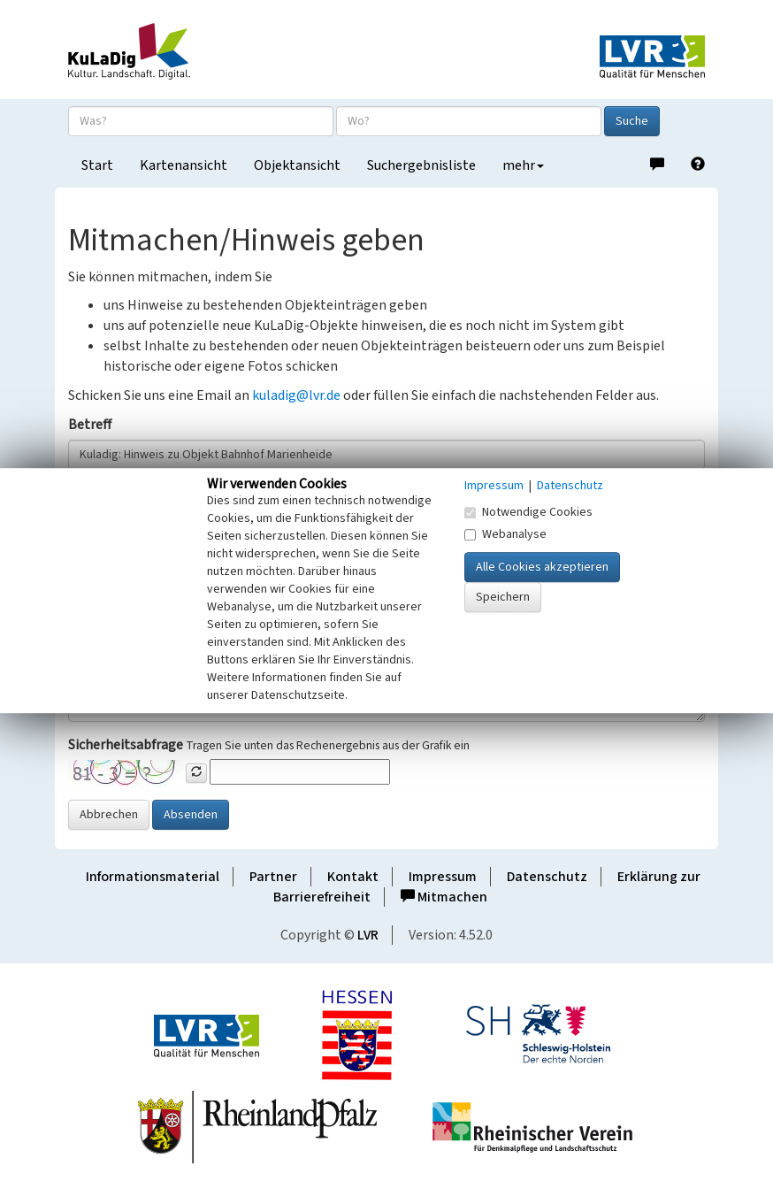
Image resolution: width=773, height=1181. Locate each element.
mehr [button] (523, 165)
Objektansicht (297, 165)
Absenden (191, 815)
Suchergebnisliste (421, 165)
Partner (273, 876)
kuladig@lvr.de (296, 395)
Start (97, 165)
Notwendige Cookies (528, 512)
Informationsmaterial (152, 876)
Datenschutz (547, 876)
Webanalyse (505, 534)
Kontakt (353, 876)
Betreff (89, 424)
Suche (632, 121)
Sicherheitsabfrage (125, 745)
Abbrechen (109, 815)
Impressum (443, 876)
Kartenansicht (183, 165)
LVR (368, 935)
